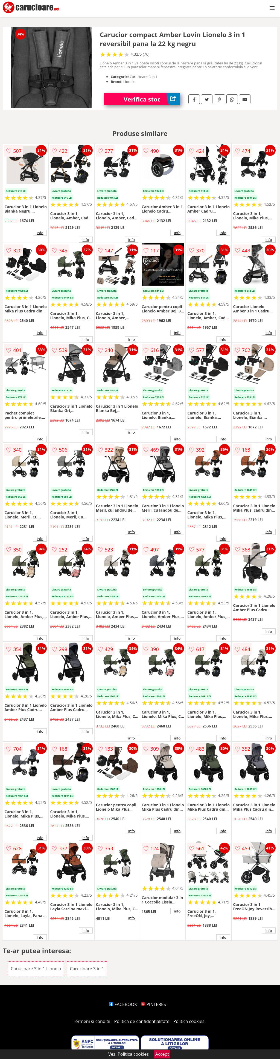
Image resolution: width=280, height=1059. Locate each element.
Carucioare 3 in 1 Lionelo (36, 969)
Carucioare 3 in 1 (87, 969)
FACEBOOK (123, 1004)
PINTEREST (154, 1004)
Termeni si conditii (91, 1021)
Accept (162, 1054)
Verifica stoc (152, 99)
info (40, 232)
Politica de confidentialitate (142, 1021)
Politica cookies (189, 1021)
